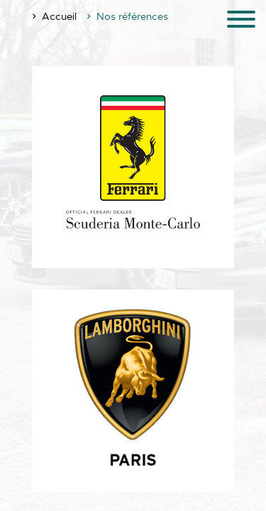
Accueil (59, 16)
